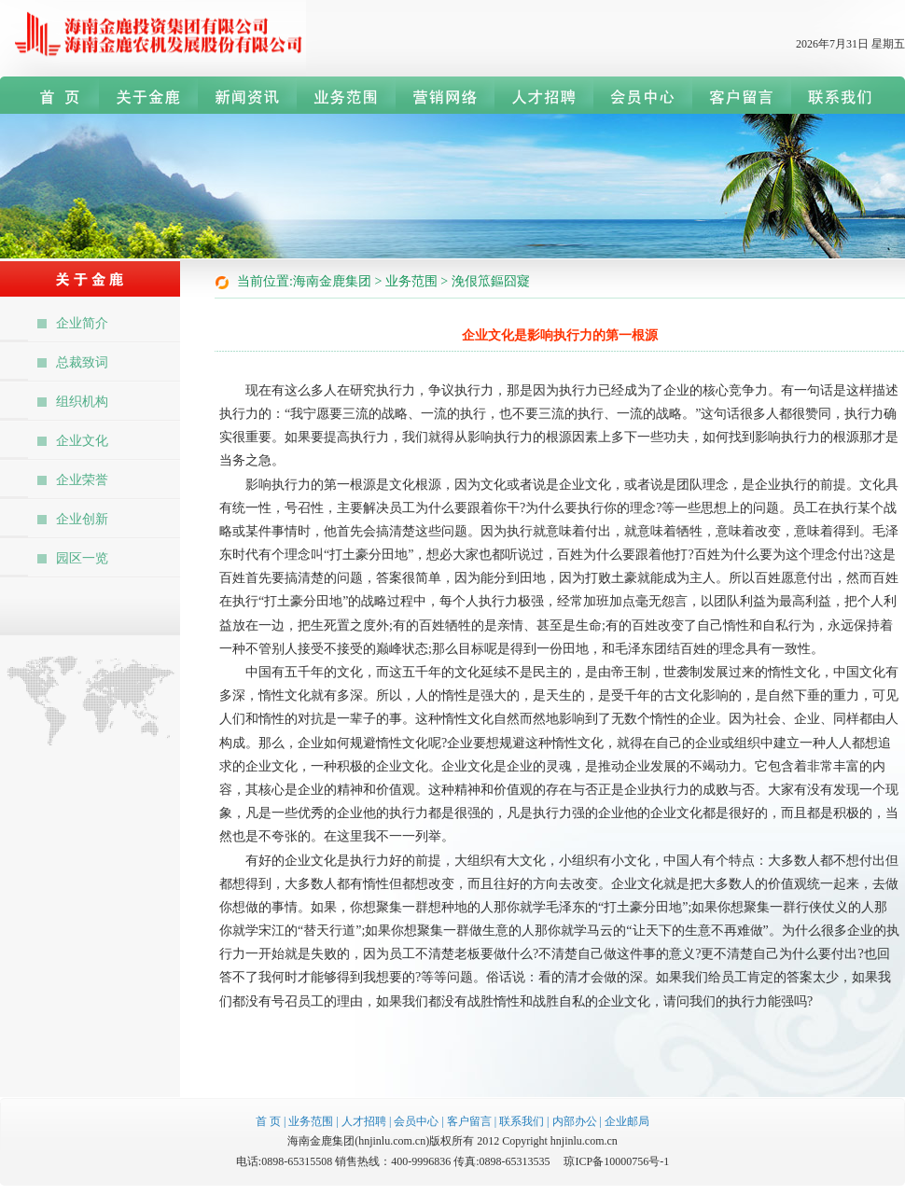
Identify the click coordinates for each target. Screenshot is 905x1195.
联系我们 (521, 1121)
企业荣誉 (82, 480)
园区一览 (82, 558)
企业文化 (82, 441)
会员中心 (416, 1121)
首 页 (268, 1121)
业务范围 (310, 1121)
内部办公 (574, 1121)
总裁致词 (82, 362)
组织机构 (82, 402)
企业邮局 (627, 1121)
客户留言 (469, 1121)
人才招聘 (363, 1121)
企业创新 (82, 519)
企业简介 (82, 323)
